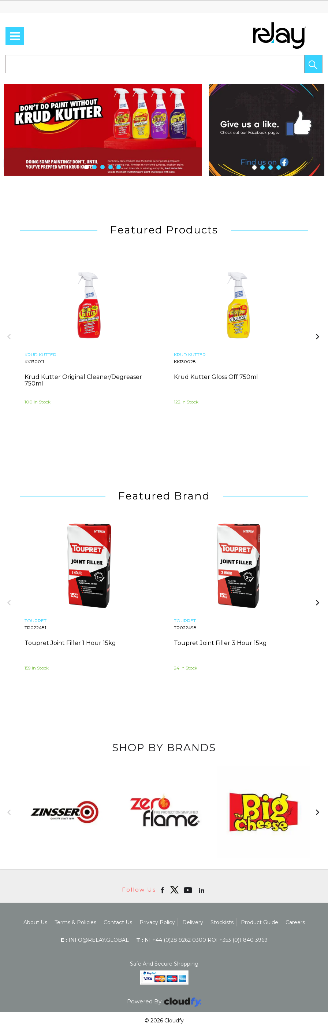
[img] (174, 889)
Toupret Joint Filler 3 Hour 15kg (220, 642)
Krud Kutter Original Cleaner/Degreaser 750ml (83, 380)
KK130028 (185, 361)
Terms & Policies (75, 922)
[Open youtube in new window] (189, 890)
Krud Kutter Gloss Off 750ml (216, 376)
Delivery (192, 922)
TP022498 (185, 627)
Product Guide (259, 922)
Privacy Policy (157, 922)
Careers (295, 922)
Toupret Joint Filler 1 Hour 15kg (70, 642)
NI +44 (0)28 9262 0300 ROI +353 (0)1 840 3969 (202, 940)
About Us (35, 922)
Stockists (222, 922)
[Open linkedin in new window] (202, 890)
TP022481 (35, 627)
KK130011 (34, 361)
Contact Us (118, 922)
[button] (313, 64)
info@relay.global (95, 940)
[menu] (14, 36)
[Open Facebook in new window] (163, 890)
